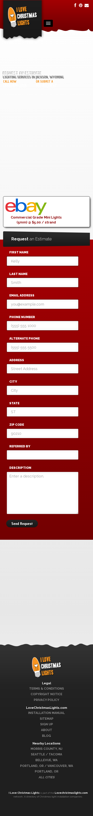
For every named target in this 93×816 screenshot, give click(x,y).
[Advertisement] (46, 150)
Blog (46, 735)
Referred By (19, 446)
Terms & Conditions (46, 688)
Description (20, 468)
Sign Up (46, 724)
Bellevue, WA (46, 760)
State (14, 403)
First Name (18, 252)
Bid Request (46, 85)
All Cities (46, 777)
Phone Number (22, 317)
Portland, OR (46, 771)
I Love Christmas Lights (24, 792)
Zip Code (16, 425)
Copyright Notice (46, 694)
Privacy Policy (46, 700)
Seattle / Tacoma (46, 754)
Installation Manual (46, 713)
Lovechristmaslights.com (71, 792)
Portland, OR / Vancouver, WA (46, 766)
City (13, 381)
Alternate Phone (24, 338)
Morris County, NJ (46, 748)
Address (16, 360)
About (46, 730)
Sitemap (46, 718)
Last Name (18, 274)
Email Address (21, 295)
